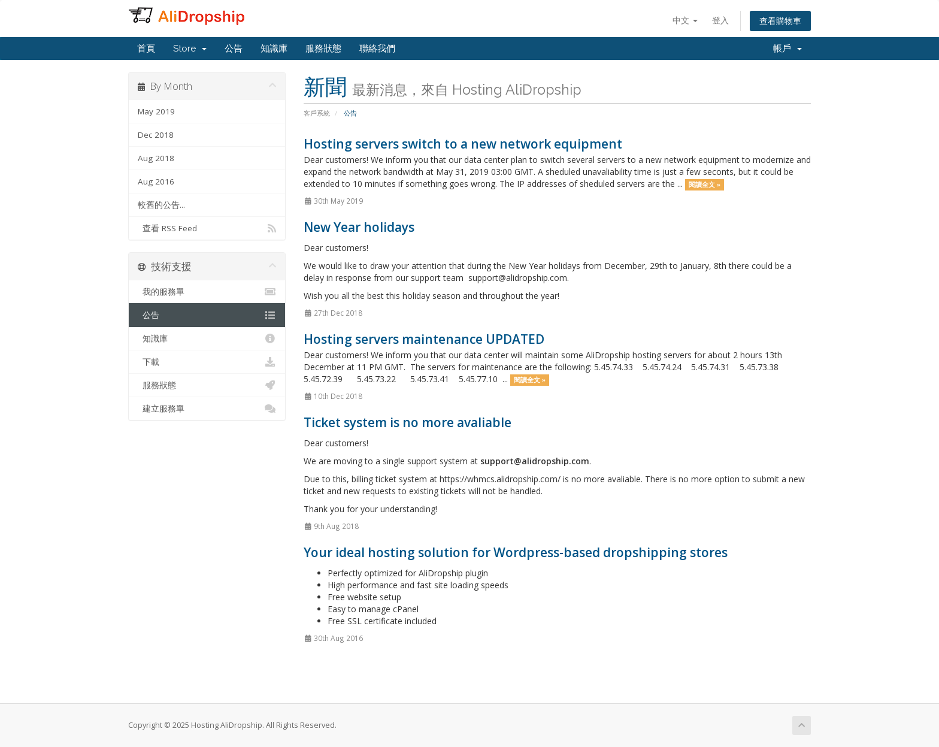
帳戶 (787, 48)
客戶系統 (317, 112)
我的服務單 (207, 292)
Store (190, 48)
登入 (720, 20)
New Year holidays (359, 227)
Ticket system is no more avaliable (407, 422)
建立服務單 (207, 408)
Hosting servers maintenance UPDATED (424, 339)
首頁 (146, 48)
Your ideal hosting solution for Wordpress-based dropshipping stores (516, 552)
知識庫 (274, 48)
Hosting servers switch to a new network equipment (463, 143)
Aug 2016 (156, 181)
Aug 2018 (156, 158)
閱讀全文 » (704, 184)
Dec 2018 (156, 134)
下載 (207, 362)
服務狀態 (323, 48)
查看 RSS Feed (207, 228)
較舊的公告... (161, 204)
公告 (234, 48)
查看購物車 (780, 20)
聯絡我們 (377, 48)
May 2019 (156, 111)
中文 (685, 20)
